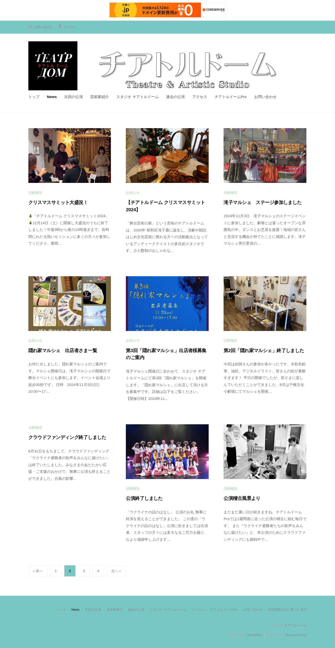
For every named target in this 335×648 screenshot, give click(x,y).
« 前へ (38, 570)
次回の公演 (73, 96)
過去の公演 (175, 96)
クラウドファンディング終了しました (67, 436)
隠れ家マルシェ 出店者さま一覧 (62, 349)
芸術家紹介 (99, 96)
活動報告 (35, 192)
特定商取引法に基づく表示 (286, 608)
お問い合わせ (44, 26)
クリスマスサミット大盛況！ (58, 201)
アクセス (73, 26)
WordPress (251, 634)
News (52, 96)
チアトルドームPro (231, 96)
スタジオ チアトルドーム (137, 96)
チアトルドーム (295, 624)
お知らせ (133, 192)
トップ (34, 96)
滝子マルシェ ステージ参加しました (262, 201)
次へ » (117, 570)
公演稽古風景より (242, 497)
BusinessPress (295, 634)
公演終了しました (144, 497)
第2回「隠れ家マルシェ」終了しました (264, 349)
